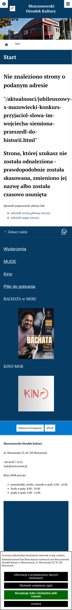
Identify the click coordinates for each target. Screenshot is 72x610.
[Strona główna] (6, 45)
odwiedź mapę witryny (25, 218)
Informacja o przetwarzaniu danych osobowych (36, 576)
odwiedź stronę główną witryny (30, 213)
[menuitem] (30, 428)
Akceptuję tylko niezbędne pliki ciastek (36, 595)
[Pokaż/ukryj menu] (68, 4)
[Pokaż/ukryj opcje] (4, 4)
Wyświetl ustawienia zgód (36, 585)
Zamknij (36, 603)
